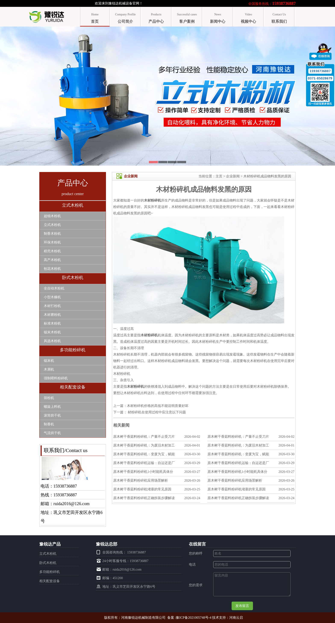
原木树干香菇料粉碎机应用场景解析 (140, 480)
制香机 (49, 424)
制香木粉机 (52, 233)
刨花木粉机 (52, 268)
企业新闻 (233, 176)
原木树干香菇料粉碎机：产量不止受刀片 (144, 436)
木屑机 (49, 369)
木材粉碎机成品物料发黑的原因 (267, 176)
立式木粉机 (72, 205)
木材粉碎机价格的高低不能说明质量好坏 (157, 406)
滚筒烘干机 (52, 415)
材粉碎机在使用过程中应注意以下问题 (156, 412)
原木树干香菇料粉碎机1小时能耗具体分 (143, 471)
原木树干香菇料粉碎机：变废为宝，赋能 (144, 454)
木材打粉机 (52, 306)
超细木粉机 (52, 216)
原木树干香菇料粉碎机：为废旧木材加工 (144, 445)
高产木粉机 (52, 260)
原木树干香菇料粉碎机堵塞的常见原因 (142, 489)
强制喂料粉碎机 (56, 378)
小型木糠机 (52, 297)
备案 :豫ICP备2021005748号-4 (189, 617)
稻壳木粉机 (52, 251)
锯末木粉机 (52, 332)
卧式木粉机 (72, 277)
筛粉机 (49, 398)
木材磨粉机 (52, 314)
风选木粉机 (52, 341)
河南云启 (236, 617)
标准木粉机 (52, 323)
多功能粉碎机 (72, 349)
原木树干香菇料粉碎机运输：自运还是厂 (144, 463)
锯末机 (49, 360)
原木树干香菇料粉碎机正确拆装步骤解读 (144, 498)
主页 (219, 176)
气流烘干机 (52, 433)
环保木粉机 (52, 242)
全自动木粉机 (54, 288)
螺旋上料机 (52, 406)
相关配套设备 (72, 387)
